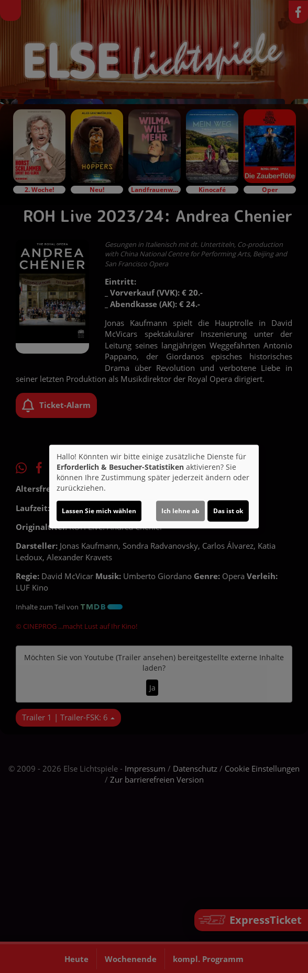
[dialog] (154, 486)
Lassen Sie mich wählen (99, 510)
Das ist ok (228, 510)
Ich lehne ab (180, 510)
